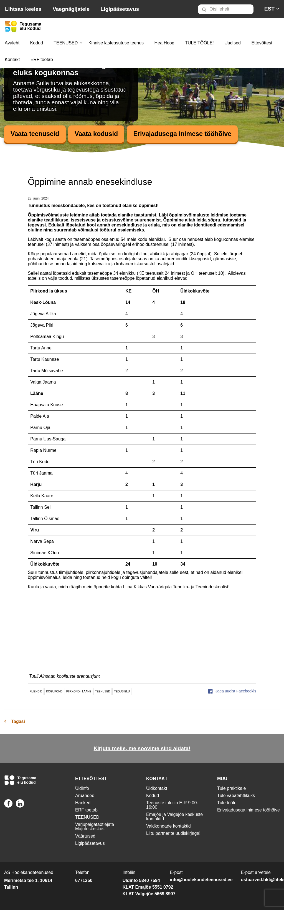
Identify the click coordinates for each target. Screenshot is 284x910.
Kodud (36, 43)
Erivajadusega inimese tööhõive (187, 134)
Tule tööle (227, 803)
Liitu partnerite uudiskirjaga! (173, 833)
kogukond (54, 691)
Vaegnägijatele (71, 9)
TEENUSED (66, 43)
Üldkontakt (156, 788)
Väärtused (85, 836)
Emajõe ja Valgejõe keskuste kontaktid (174, 816)
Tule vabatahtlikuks (236, 795)
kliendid (35, 691)
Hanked (82, 803)
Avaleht (12, 43)
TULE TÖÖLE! (199, 43)
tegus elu (122, 691)
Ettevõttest (261, 43)
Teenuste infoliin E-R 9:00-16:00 (172, 805)
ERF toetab (42, 59)
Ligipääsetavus (119, 9)
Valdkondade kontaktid (168, 826)
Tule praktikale (231, 788)
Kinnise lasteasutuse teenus (116, 43)
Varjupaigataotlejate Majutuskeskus (94, 826)
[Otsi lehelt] (225, 9)
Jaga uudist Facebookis (232, 691)
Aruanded (84, 795)
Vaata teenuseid (36, 134)
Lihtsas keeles (23, 9)
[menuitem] (228, 9)
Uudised (232, 43)
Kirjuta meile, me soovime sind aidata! (142, 749)
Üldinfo (82, 788)
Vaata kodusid (98, 134)
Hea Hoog (164, 43)
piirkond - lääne (78, 691)
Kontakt (12, 59)
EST (269, 9)
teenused (102, 691)
